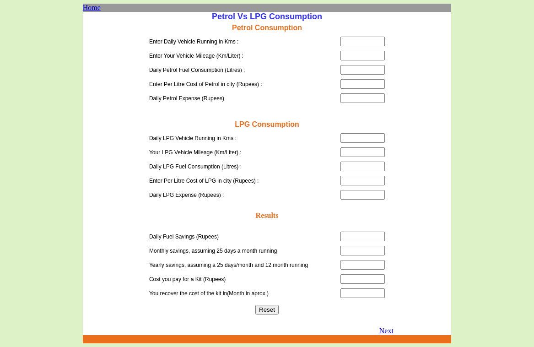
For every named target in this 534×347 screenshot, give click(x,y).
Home (92, 7)
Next (386, 331)
